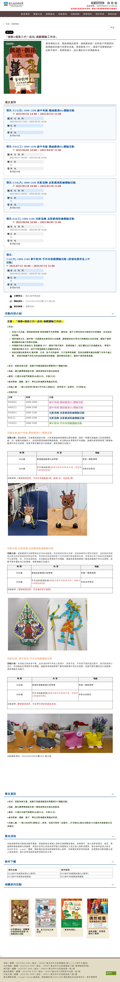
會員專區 (25, 14)
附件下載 (10, 861)
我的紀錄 (112, 14)
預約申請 (100, 14)
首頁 (8, 24)
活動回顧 (75, 14)
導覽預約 (87, 14)
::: (4, 24)
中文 (112, 27)
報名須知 (10, 836)
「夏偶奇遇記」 (70, 930)
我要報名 (50, 14)
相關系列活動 (13, 884)
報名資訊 (10, 793)
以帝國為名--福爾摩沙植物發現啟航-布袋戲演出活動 (20, 931)
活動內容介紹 (13, 313)
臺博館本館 (15, 136)
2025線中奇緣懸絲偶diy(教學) (21, 874)
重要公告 (37, 14)
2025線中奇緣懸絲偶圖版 (19, 877)
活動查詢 (62, 14)
